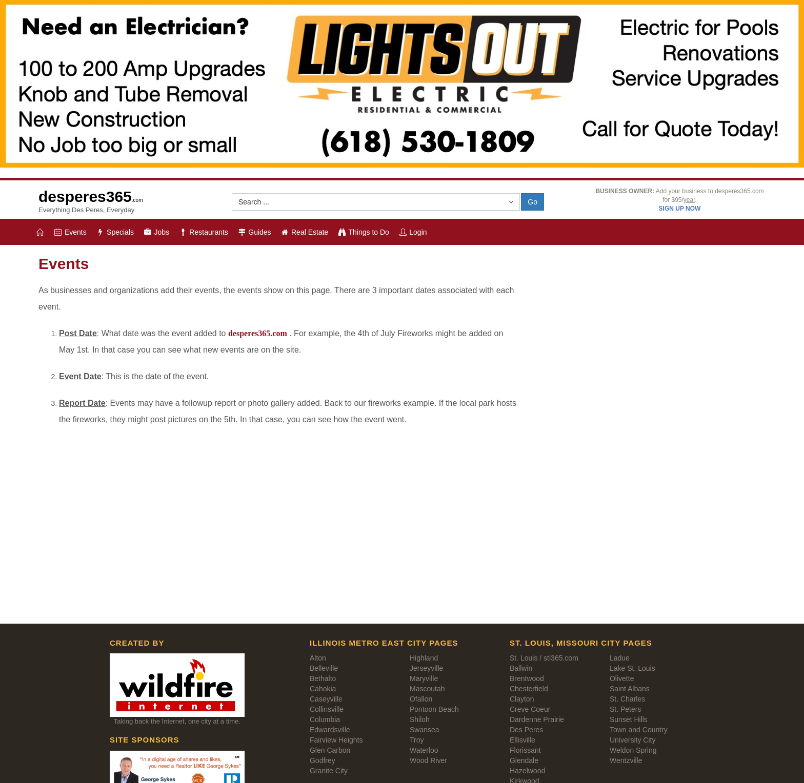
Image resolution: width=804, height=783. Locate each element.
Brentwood (527, 678)
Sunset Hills (629, 719)
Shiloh (420, 719)
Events (70, 232)
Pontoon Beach (434, 709)
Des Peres (526, 730)
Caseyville (326, 699)
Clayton (522, 699)
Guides (254, 232)
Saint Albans (630, 689)
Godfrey (322, 760)
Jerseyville (426, 668)
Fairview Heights (336, 740)
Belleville (324, 668)
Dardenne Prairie (537, 719)
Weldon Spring (633, 750)
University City (632, 740)
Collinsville (327, 709)
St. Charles (627, 699)
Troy (417, 740)
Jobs (156, 232)
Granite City (329, 771)
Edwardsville (330, 730)
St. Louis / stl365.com (544, 658)
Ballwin (521, 668)
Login (412, 232)
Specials (115, 232)
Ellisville (522, 740)
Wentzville (626, 760)
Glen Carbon (330, 750)
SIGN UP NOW (680, 208)
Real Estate (304, 232)
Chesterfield (529, 689)
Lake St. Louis (632, 668)
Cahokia (323, 689)
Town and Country (639, 730)
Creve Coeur (530, 709)
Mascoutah (427, 689)
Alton (318, 658)
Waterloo (424, 750)
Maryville (424, 678)
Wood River (428, 760)
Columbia (325, 719)
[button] (376, 202)
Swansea (424, 730)
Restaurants (203, 232)
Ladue (620, 658)
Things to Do (363, 232)
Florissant (525, 750)
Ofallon (421, 699)
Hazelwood (527, 771)
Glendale (524, 760)
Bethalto (323, 678)
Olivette (622, 678)
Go (532, 202)
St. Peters (625, 709)
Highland (424, 658)
